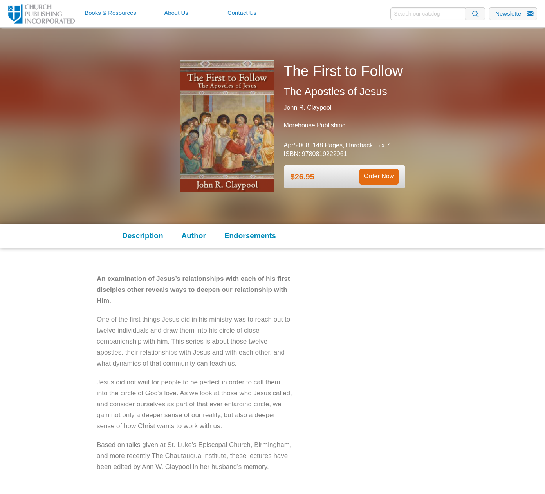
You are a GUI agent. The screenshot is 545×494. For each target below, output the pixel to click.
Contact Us (241, 12)
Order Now (379, 176)
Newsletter (509, 13)
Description (142, 236)
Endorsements (250, 236)
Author (194, 236)
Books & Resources (110, 12)
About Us (176, 12)
